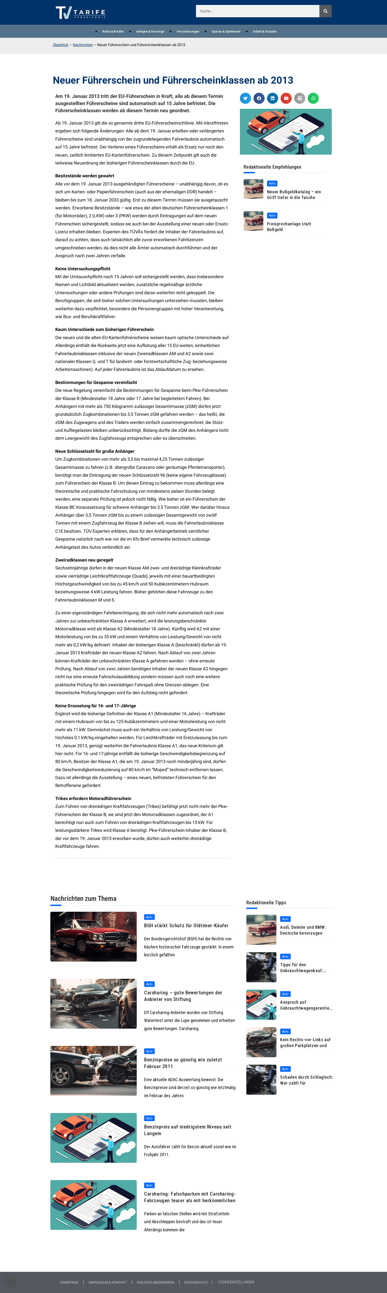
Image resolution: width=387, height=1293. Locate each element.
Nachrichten (83, 45)
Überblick (60, 45)
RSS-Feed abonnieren (155, 1282)
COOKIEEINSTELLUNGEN (236, 1282)
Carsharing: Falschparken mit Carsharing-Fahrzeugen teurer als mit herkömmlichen (187, 1201)
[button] (245, 98)
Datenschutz (196, 1282)
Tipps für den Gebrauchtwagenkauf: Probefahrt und (301, 970)
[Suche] (325, 11)
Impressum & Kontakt (108, 1282)
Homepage (69, 1282)
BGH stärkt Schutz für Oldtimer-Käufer (188, 926)
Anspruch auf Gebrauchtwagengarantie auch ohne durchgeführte (304, 1008)
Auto (272, 183)
